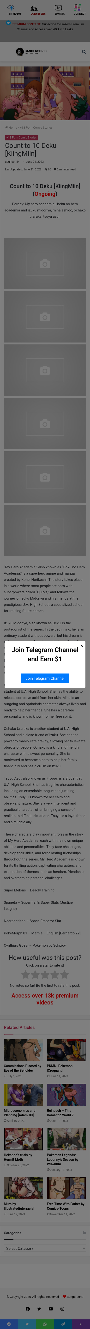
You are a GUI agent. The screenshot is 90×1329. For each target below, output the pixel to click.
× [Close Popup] (82, 645)
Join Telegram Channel (45, 678)
